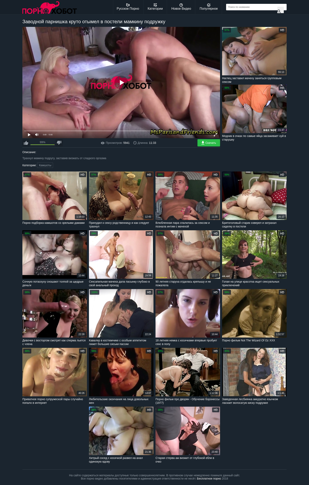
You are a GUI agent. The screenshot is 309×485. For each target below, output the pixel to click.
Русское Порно (128, 6)
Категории (155, 6)
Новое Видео (181, 6)
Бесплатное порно (209, 478)
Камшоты (45, 165)
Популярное (209, 6)
